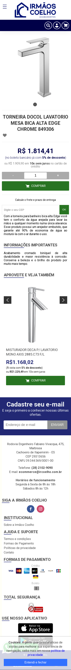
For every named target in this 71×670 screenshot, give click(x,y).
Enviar (57, 425)
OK (64, 209)
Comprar (38, 186)
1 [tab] (35, 104)
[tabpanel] (35, 67)
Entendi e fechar (35, 662)
